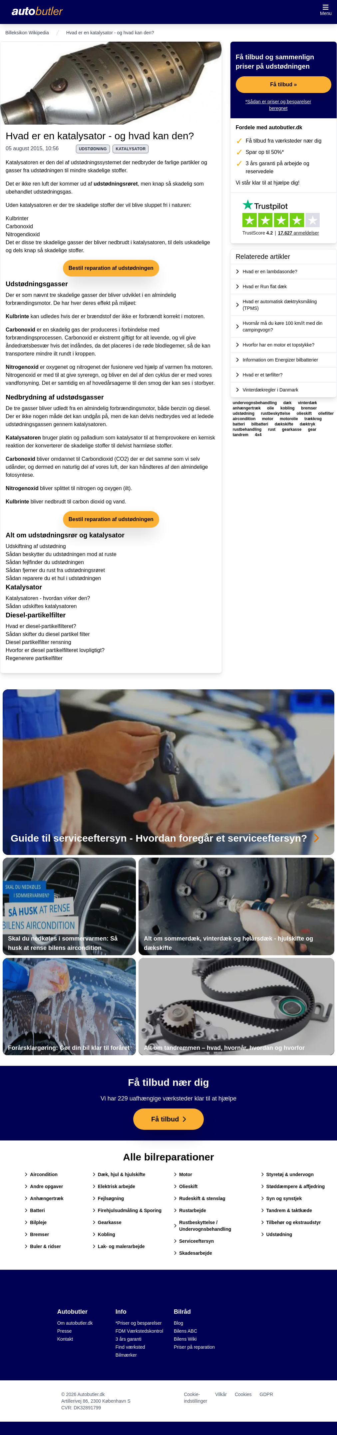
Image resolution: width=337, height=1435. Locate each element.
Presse (64, 1331)
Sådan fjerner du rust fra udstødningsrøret (55, 570)
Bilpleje (36, 1222)
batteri (239, 424)
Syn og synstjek (281, 1198)
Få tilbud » (283, 84)
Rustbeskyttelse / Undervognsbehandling (202, 1226)
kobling (288, 408)
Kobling (104, 1234)
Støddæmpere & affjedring (293, 1186)
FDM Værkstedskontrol (139, 1331)
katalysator (131, 149)
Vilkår (221, 1394)
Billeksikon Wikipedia (27, 32)
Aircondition (41, 1174)
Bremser (37, 1234)
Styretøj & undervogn (287, 1174)
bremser (309, 408)
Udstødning (276, 1234)
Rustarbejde (190, 1210)
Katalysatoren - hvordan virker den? (48, 598)
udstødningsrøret (116, 184)
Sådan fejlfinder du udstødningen (45, 562)
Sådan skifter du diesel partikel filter (48, 634)
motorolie (289, 418)
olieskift (305, 413)
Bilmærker (126, 1355)
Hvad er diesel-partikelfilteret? (41, 626)
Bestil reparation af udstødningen (111, 268)
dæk (288, 402)
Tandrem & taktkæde (286, 1210)
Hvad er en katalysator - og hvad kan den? (100, 135)
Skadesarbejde (193, 1253)
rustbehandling (248, 429)
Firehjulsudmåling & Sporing (127, 1210)
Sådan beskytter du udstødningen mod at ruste (61, 554)
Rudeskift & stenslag (199, 1198)
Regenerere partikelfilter (34, 658)
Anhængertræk (44, 1198)
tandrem (241, 434)
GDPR (266, 1394)
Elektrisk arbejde (114, 1186)
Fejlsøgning (108, 1198)
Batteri (35, 1210)
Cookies (243, 1394)
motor (268, 418)
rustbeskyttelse (276, 413)
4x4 (258, 434)
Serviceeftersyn (194, 1241)
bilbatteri (260, 424)
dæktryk (307, 424)
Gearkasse (107, 1222)
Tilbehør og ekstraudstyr (291, 1222)
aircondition (245, 418)
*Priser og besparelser (139, 1323)
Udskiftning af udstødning (36, 546)
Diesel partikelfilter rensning (38, 642)
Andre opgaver (44, 1186)
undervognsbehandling (255, 402)
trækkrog (313, 418)
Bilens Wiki (185, 1339)
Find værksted (130, 1347)
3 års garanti (129, 1339)
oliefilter (326, 413)
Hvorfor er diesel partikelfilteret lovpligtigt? (55, 650)
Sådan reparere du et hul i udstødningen (53, 578)
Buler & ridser (43, 1246)
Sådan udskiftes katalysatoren (41, 606)
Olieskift (185, 1186)
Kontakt (65, 1339)
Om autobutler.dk (75, 1323)
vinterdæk (307, 402)
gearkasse (292, 429)
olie (271, 408)
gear (312, 429)
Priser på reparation (194, 1347)
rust (272, 429)
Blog (178, 1323)
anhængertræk (247, 408)
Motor (183, 1174)
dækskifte (284, 424)
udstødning (93, 149)
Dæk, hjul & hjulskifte (119, 1174)
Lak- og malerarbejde (119, 1246)
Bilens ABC (185, 1331)
